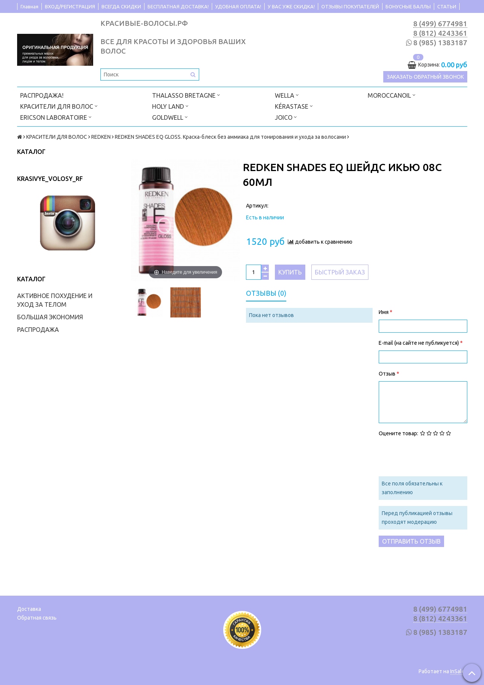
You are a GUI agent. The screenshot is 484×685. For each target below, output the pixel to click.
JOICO (286, 117)
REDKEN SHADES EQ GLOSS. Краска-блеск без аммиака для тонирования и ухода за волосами (230, 137)
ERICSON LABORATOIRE (56, 117)
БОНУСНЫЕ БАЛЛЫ (408, 6)
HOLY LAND (170, 106)
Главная (29, 6)
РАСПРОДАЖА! (41, 95)
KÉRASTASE (294, 106)
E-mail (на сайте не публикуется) (419, 343)
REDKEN (101, 137)
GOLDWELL (170, 117)
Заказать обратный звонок (425, 77)
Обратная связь (37, 618)
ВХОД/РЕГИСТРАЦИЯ (70, 6)
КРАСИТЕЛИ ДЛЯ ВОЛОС (59, 106)
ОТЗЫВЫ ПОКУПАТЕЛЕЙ (350, 6)
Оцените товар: (398, 433)
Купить (290, 272)
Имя (384, 312)
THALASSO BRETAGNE (186, 95)
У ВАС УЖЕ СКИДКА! (291, 6)
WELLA (287, 95)
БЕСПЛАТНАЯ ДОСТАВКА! (178, 6)
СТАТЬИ (446, 6)
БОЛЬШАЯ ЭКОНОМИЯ (50, 317)
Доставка (29, 609)
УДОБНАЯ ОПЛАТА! (238, 6)
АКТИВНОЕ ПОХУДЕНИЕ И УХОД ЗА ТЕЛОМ (54, 300)
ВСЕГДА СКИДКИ (121, 6)
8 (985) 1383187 (440, 43)
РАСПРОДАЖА (38, 329)
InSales (458, 671)
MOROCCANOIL (392, 95)
